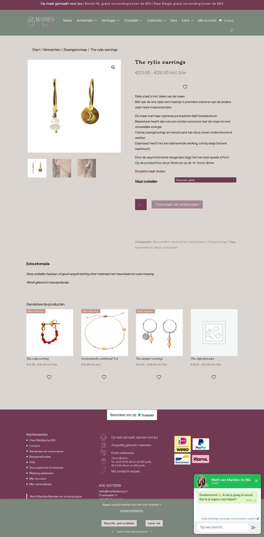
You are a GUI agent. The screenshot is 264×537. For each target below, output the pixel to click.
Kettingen (109, 20)
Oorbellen (131, 20)
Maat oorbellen (146, 181)
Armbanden (85, 20)
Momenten (52, 49)
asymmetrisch (144, 247)
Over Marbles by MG (42, 440)
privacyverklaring (131, 510)
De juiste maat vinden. (150, 171)
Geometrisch (179, 241)
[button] (113, 67)
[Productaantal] (141, 204)
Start (36, 49)
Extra (186, 20)
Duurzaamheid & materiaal (46, 467)
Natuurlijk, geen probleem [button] (119, 523)
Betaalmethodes (40, 456)
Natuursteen (197, 241)
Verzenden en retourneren (46, 451)
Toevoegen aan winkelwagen (177, 204)
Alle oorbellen (161, 241)
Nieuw (67, 20)
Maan (158, 247)
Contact (34, 445)
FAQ (32, 462)
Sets (174, 20)
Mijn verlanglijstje (40, 484)
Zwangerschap (75, 49)
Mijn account (207, 20)
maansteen (170, 247)
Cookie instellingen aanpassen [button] (132, 531)
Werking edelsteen (41, 473)
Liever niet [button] (154, 523)
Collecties (154, 20)
